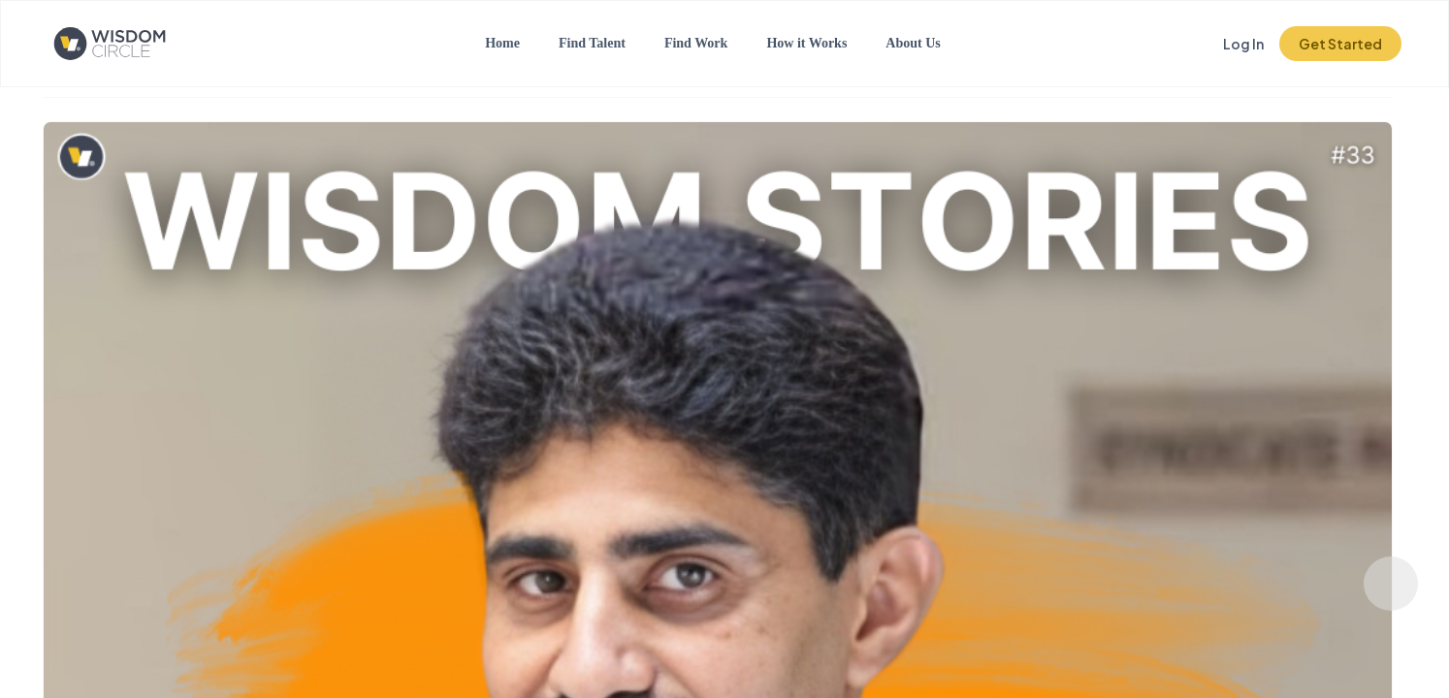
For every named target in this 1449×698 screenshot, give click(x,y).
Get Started (1340, 43)
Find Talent (592, 43)
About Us (913, 43)
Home (502, 43)
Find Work (696, 43)
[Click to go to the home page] (125, 43)
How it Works (806, 43)
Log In (1243, 43)
